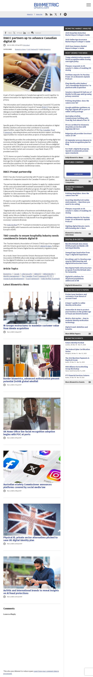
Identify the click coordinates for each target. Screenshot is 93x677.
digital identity (48, 274)
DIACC (45, 107)
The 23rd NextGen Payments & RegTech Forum (78, 360)
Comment (38, 33)
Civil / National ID (32, 49)
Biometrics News (20, 49)
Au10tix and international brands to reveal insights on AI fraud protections (31, 592)
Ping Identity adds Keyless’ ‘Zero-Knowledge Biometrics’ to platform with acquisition (78, 85)
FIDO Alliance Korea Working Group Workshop (78, 369)
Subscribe (39, 14)
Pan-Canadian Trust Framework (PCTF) (37, 276)
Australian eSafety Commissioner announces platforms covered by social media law (27, 486)
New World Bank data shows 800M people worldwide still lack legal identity (76, 246)
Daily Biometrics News (74, 158)
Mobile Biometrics (45, 49)
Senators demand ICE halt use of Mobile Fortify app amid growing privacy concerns (78, 94)
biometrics (7, 274)
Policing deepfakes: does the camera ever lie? (77, 102)
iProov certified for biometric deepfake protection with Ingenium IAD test (77, 127)
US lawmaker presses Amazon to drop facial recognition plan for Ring (78, 142)
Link (28, 33)
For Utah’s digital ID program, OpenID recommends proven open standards (77, 151)
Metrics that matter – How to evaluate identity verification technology (77, 320)
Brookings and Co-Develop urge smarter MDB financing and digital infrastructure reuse (78, 261)
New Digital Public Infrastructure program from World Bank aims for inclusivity (78, 270)
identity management (11, 276)
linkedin (51, 14)
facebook (60, 14)
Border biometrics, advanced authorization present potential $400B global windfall (31, 380)
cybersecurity (26, 274)
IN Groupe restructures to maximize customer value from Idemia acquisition (31, 327)
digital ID (37, 274)
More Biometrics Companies (72, 181)
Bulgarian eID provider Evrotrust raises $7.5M (78, 135)
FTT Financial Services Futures (78, 376)
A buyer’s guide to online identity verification (75, 304)
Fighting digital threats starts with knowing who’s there (77, 227)
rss (46, 14)
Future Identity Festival (78, 344)
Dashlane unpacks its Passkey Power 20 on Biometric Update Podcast (77, 77)
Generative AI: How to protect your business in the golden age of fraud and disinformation (78, 312)
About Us (30, 14)
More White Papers (73, 334)
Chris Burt (26, 45)
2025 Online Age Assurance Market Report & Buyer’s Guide (77, 41)
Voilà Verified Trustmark (50, 279)
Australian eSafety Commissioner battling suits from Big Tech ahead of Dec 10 (77, 118)
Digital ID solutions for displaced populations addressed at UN (74, 279)
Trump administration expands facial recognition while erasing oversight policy (78, 59)
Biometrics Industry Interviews (73, 234)
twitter (56, 14)
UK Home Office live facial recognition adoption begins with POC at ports (29, 433)
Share (10, 33)
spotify (65, 14)
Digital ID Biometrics (73, 285)
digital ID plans (46, 246)
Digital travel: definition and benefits (76, 328)
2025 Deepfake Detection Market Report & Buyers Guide (77, 34)
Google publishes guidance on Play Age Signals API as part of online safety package (77, 109)
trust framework (32, 279)
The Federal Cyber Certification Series (78, 351)
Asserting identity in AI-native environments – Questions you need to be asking (77, 202)
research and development (13, 279)
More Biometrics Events (75, 382)
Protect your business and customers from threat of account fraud (76, 296)
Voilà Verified (12, 225)
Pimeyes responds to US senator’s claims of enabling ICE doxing (78, 68)
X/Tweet (19, 33)
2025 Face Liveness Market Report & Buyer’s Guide (76, 47)
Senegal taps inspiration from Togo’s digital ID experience (77, 254)
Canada (16, 274)
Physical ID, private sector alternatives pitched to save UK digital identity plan (30, 539)
